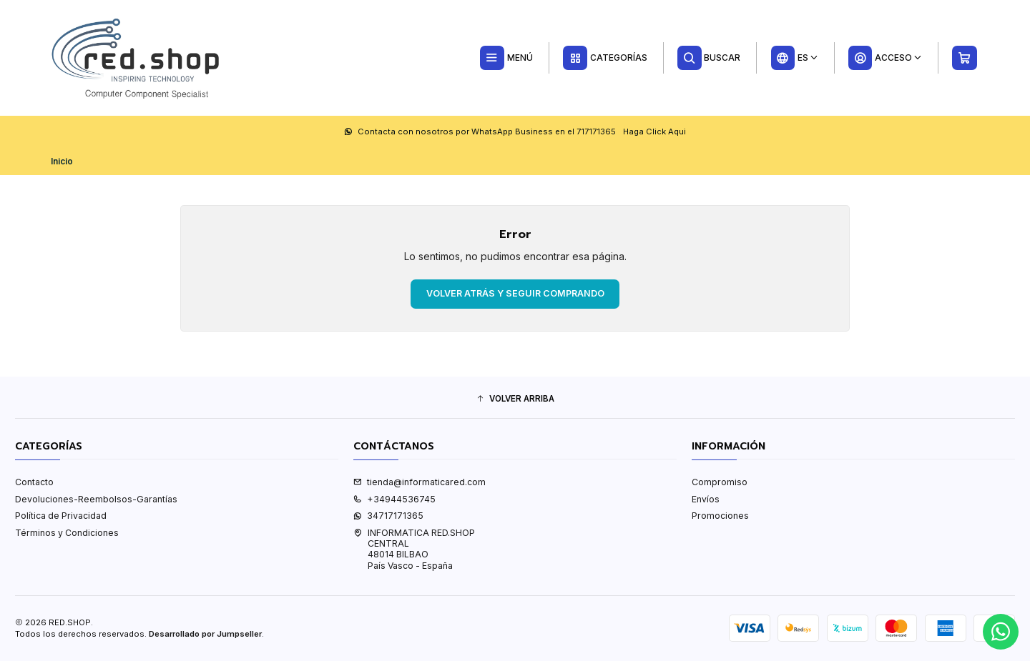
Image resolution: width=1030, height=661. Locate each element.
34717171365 (388, 515)
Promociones (720, 515)
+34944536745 (394, 499)
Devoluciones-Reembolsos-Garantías (96, 499)
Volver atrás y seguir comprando (515, 293)
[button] (515, 399)
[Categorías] (604, 58)
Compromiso (719, 482)
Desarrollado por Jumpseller (205, 634)
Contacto (34, 482)
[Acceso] (884, 58)
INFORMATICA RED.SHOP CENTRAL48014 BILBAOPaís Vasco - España (414, 549)
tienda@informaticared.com (419, 482)
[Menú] (506, 58)
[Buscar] (709, 58)
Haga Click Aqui (654, 131)
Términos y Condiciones (67, 532)
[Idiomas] (794, 58)
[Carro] (965, 58)
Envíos (706, 499)
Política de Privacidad (61, 515)
